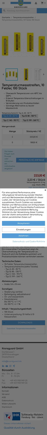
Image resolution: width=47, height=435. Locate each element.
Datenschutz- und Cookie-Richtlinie (29, 241)
